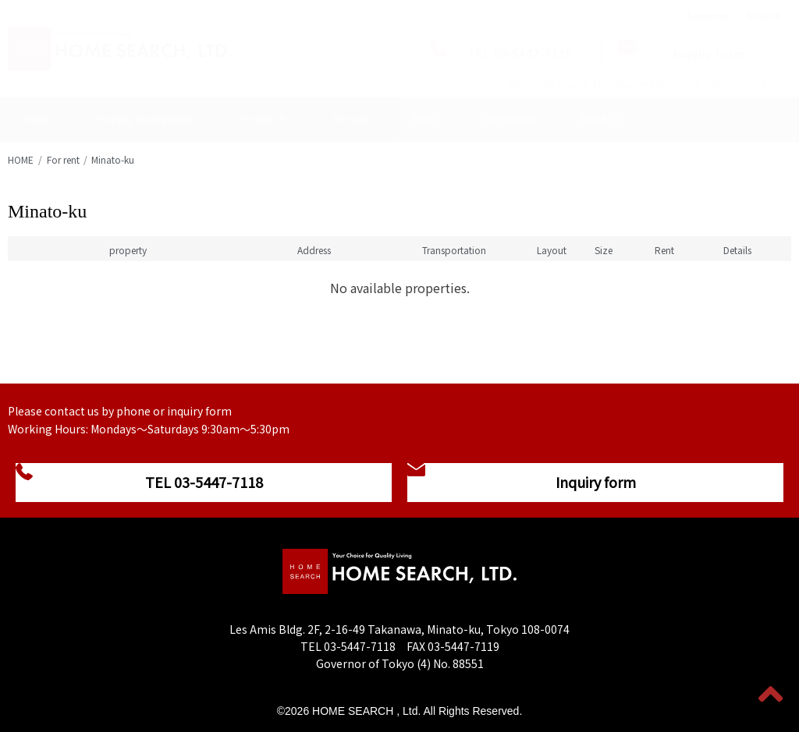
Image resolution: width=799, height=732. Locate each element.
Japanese (706, 16)
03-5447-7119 (463, 646)
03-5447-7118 (360, 646)
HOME (21, 159)
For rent (63, 159)
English (764, 16)
